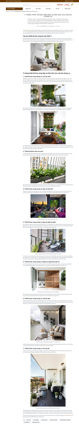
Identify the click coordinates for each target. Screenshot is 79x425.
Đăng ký (71, 1)
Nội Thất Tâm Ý (69, 415)
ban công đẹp (36, 419)
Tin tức (57, 8)
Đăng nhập (67, 1)
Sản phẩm (48, 8)
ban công (28, 419)
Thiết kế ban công (26, 30)
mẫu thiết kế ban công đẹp (65, 419)
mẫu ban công (44, 419)
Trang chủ (28, 8)
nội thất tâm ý (27, 422)
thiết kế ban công (36, 422)
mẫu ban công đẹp (53, 419)
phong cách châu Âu (46, 344)
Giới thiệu (38, 8)
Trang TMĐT (68, 8)
